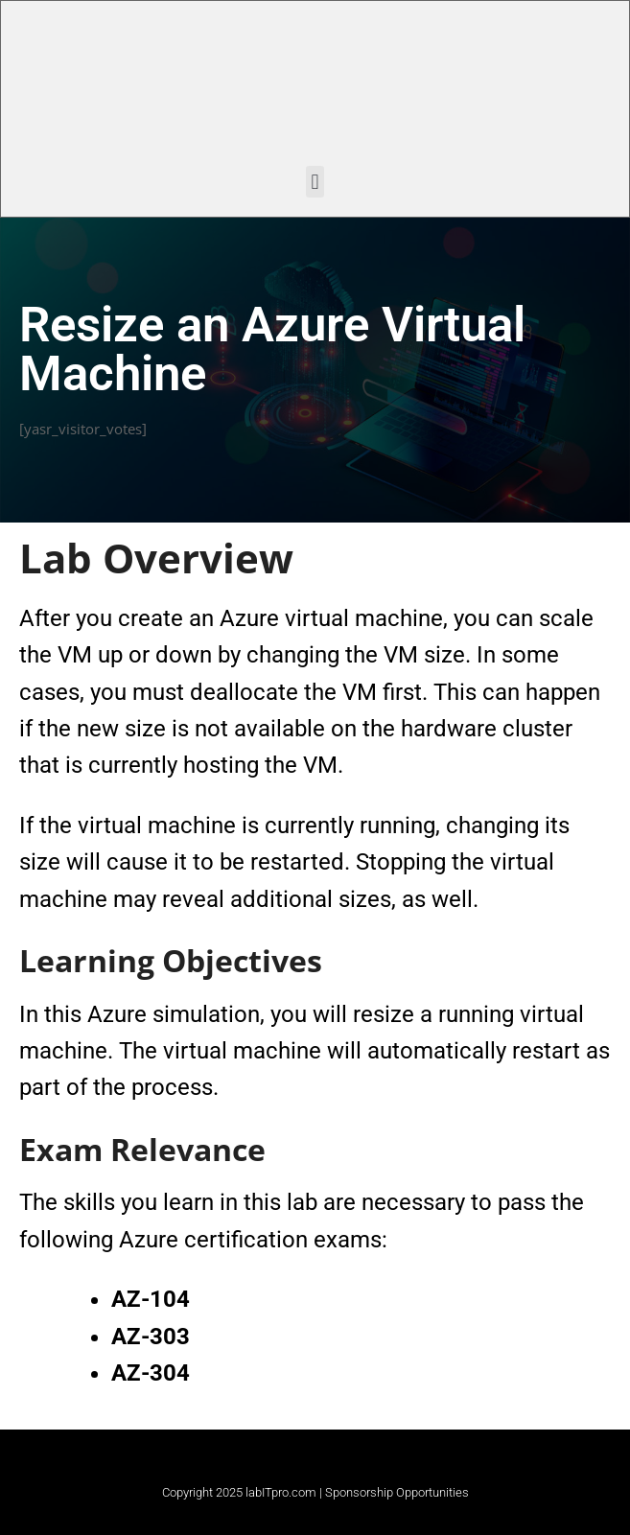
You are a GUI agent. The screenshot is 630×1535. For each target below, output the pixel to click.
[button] (315, 182)
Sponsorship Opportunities (397, 1492)
